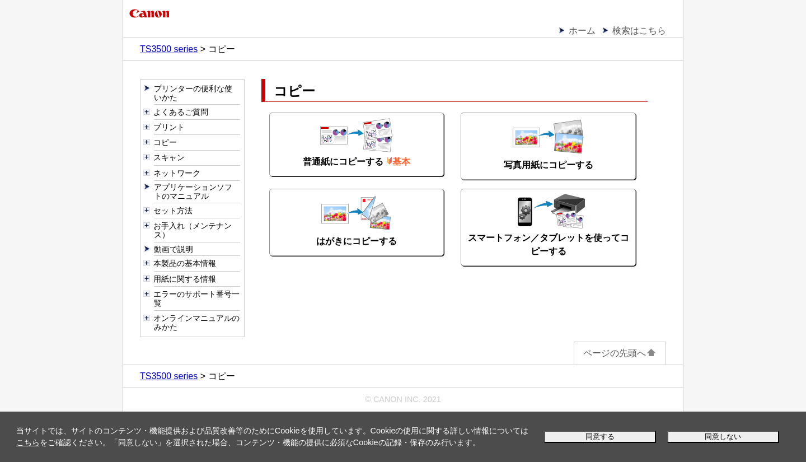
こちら (28, 442)
